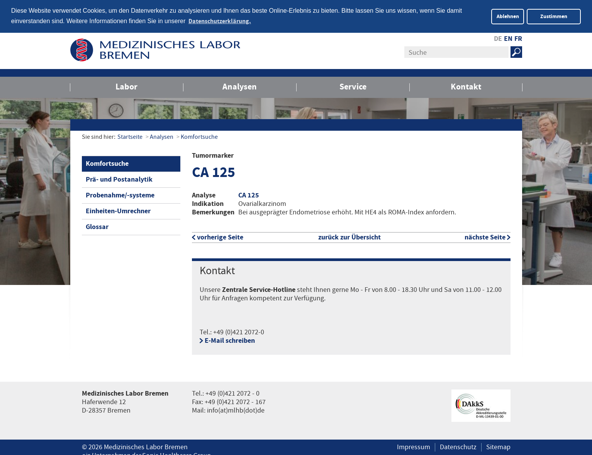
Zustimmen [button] (553, 16)
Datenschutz (458, 447)
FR (518, 38)
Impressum (413, 447)
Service (352, 86)
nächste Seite (485, 237)
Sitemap (498, 447)
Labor (126, 86)
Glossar (97, 226)
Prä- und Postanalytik (119, 179)
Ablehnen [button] (508, 16)
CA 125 (248, 195)
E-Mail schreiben (230, 340)
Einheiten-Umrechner (118, 210)
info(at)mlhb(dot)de (236, 410)
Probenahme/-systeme (120, 194)
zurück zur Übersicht (349, 237)
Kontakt (466, 86)
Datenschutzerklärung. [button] (219, 21)
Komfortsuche (199, 136)
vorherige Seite (220, 237)
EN (508, 38)
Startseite (129, 136)
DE (498, 38)
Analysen (239, 86)
